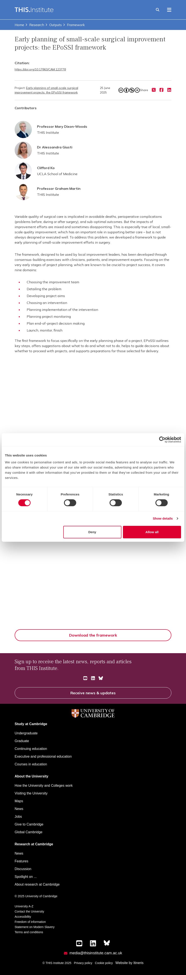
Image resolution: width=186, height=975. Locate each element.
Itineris (138, 963)
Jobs (18, 816)
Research (34, 25)
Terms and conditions (29, 932)
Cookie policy (104, 963)
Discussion (23, 869)
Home (19, 25)
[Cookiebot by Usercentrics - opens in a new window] (162, 439)
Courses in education (31, 764)
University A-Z (24, 906)
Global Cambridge (28, 832)
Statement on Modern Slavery (34, 927)
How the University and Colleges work (44, 785)
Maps (19, 801)
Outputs (53, 25)
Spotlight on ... (26, 876)
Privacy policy (83, 963)
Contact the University (29, 911)
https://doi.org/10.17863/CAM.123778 (40, 69)
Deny (92, 532)
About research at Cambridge (37, 884)
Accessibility (23, 916)
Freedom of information (30, 922)
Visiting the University (31, 793)
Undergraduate (26, 733)
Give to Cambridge (29, 824)
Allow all (152, 532)
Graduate (22, 741)
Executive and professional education (43, 756)
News (19, 809)
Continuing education (31, 749)
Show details (163, 518)
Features (21, 861)
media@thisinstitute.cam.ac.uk (96, 953)
